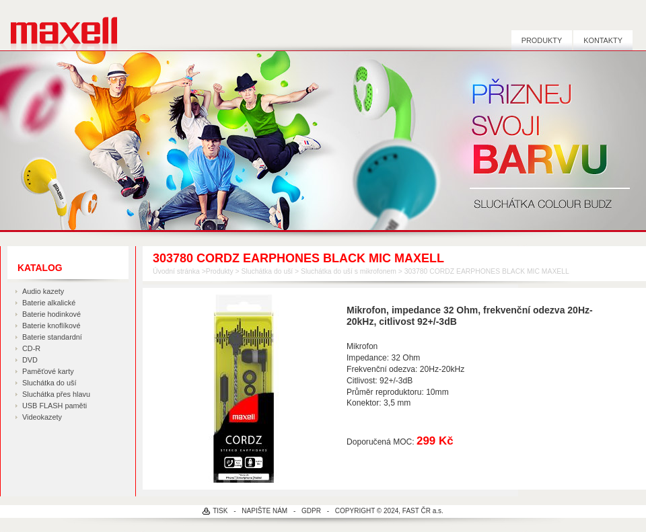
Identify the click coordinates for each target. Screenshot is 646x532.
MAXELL (59, 25)
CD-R (31, 348)
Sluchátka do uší (49, 383)
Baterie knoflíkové (51, 325)
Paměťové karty (48, 371)
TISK (220, 511)
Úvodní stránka (176, 271)
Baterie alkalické (48, 303)
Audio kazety (43, 291)
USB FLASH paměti (54, 406)
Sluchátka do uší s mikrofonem (348, 271)
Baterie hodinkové (51, 314)
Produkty (542, 40)
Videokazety (42, 417)
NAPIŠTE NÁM (264, 511)
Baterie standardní (52, 337)
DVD (30, 360)
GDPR (311, 511)
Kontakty (602, 40)
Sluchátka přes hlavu (56, 394)
